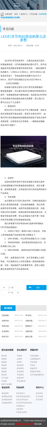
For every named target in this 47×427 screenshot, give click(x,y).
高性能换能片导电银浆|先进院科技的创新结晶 (19, 315)
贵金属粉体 (21, 381)
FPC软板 (4, 378)
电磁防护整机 (35, 371)
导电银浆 (20, 375)
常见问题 (33, 14)
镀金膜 (4, 356)
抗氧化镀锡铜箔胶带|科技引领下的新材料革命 (19, 326)
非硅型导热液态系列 (24, 403)
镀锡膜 (4, 371)
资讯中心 (24, 14)
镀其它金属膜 (6, 384)
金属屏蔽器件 (35, 359)
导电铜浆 (20, 371)
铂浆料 (19, 362)
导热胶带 (19, 409)
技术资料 (39, 400)
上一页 (10, 288)
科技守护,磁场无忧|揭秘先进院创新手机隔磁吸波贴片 (22, 337)
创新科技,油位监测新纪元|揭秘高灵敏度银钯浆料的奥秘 (23, 321)
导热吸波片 (20, 406)
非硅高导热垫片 (22, 400)
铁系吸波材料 (7, 400)
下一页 (10, 293)
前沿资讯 (39, 393)
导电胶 (19, 356)
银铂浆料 (20, 365)
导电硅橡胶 (34, 356)
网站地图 (37, 424)
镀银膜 (4, 359)
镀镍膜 (4, 368)
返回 (38, 288)
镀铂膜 (4, 365)
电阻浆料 (20, 378)
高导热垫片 (20, 393)
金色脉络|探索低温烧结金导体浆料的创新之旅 (19, 331)
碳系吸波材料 (7, 396)
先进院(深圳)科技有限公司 (11, 421)
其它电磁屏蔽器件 (37, 375)
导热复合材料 (21, 412)
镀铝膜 (4, 375)
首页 (16, 14)
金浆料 (19, 359)
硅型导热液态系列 (23, 396)
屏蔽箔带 (33, 368)
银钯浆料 (20, 368)
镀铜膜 (4, 362)
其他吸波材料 (7, 403)
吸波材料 (5, 393)
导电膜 (4, 381)
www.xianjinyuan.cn (37, 421)
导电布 (32, 365)
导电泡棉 (33, 362)
